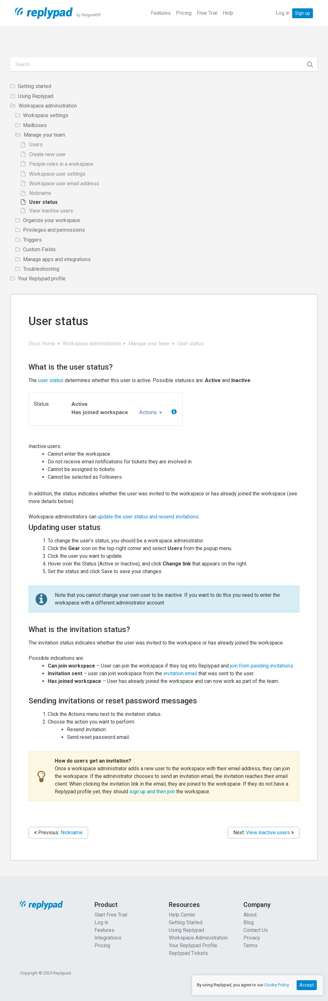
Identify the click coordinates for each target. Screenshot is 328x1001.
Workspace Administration (198, 938)
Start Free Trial (110, 915)
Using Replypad (186, 930)
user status (51, 380)
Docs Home (42, 343)
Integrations (107, 938)
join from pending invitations (261, 666)
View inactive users (268, 832)
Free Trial (207, 13)
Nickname (72, 832)
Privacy (251, 938)
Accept (306, 985)
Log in (283, 13)
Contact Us (255, 930)
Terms (250, 945)
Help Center (182, 915)
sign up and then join (152, 792)
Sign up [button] (302, 13)
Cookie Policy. (277, 984)
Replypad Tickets (188, 953)
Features (161, 13)
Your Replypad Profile (193, 945)
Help (228, 13)
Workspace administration (92, 343)
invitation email (180, 673)
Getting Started (185, 922)
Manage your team (149, 343)
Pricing (184, 13)
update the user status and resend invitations (148, 517)
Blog (248, 922)
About (250, 915)
